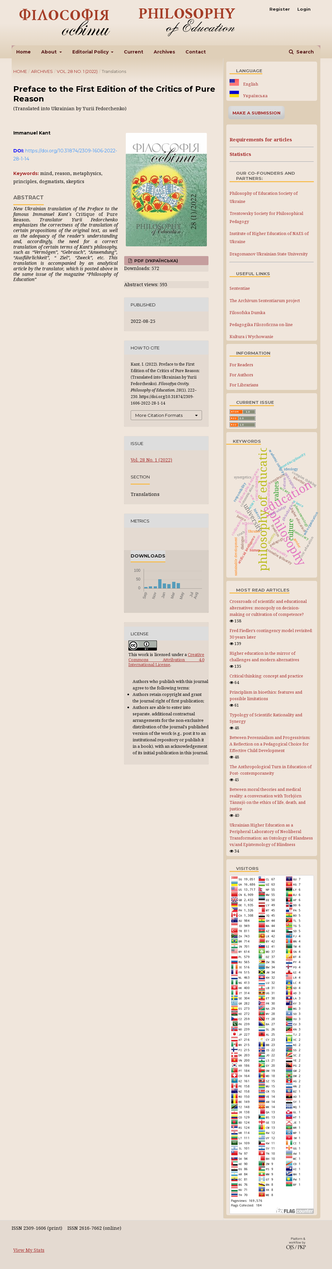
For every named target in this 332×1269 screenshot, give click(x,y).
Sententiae (240, 288)
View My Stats (28, 1250)
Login (304, 9)
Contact (195, 52)
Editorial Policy (91, 52)
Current (133, 52)
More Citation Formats (159, 415)
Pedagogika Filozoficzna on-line (261, 324)
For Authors (241, 375)
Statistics (240, 154)
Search (304, 52)
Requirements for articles (261, 139)
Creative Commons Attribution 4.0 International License (166, 659)
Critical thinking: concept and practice (266, 676)
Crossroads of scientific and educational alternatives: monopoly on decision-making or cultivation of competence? (268, 608)
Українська (254, 96)
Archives (164, 52)
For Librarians (244, 385)
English (250, 84)
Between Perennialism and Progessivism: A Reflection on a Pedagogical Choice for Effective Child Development (270, 744)
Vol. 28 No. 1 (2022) (77, 71)
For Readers (241, 365)
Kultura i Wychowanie (251, 336)
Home (23, 52)
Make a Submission (256, 112)
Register (279, 9)
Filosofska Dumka (247, 312)
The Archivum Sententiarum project (265, 300)
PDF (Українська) (155, 260)
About (49, 52)
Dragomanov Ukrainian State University (269, 254)
